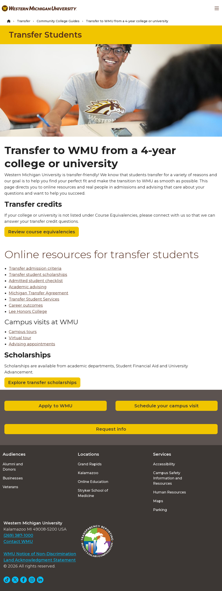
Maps (158, 501)
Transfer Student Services (34, 299)
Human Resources (169, 492)
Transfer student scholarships (38, 274)
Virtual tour (20, 337)
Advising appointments (32, 344)
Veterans (10, 487)
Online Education (93, 482)
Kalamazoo (88, 473)
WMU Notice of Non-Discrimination (40, 553)
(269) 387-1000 (18, 535)
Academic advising (28, 287)
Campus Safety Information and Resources (167, 478)
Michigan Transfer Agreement (38, 293)
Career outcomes (26, 305)
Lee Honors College (28, 311)
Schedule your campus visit (166, 405)
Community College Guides (58, 21)
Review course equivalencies (41, 231)
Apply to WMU (55, 405)
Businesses (13, 478)
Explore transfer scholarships (42, 382)
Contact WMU (18, 541)
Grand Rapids (90, 464)
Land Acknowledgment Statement (40, 560)
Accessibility (164, 464)
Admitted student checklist (36, 280)
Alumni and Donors (13, 466)
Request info (111, 429)
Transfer (23, 21)
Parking (160, 510)
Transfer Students (45, 35)
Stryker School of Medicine (93, 493)
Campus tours (23, 331)
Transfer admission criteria (35, 268)
